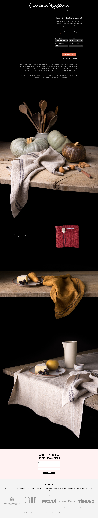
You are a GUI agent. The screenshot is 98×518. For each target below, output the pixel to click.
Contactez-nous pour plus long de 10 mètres (69, 33)
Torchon (24, 10)
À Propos (10, 488)
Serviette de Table (35, 10)
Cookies (16, 488)
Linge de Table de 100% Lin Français (67, 507)
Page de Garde (23, 488)
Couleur (58, 38)
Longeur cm (59, 43)
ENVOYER (49, 473)
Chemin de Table (47, 10)
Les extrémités (73, 43)
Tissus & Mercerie (12, 507)
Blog (5, 488)
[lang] (49, 469)
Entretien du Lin (83, 488)
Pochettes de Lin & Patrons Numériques (86, 507)
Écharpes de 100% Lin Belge (49, 507)
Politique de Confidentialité (60, 488)
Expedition (39, 488)
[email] (49, 462)
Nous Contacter (32, 488)
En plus (71, 38)
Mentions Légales (48, 488)
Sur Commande (58, 10)
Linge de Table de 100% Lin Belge (30, 507)
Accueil (18, 10)
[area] (49, 465)
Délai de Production (73, 488)
